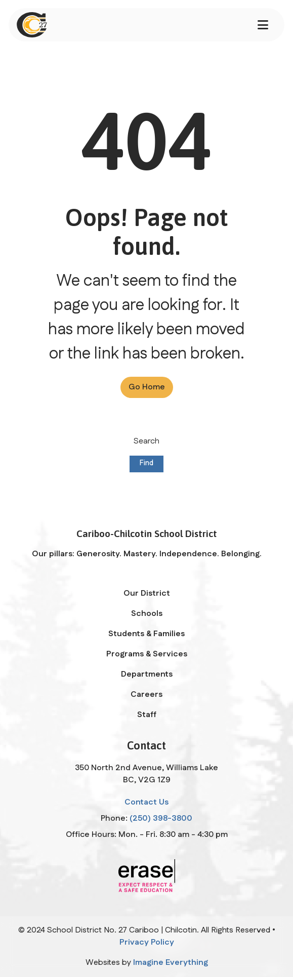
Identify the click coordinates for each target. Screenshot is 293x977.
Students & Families (146, 634)
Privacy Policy (146, 942)
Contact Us (146, 802)
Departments (147, 674)
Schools (146, 613)
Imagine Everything (170, 962)
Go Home (147, 387)
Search (146, 441)
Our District (146, 593)
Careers (146, 694)
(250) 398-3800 (161, 818)
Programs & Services (146, 654)
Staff (146, 715)
